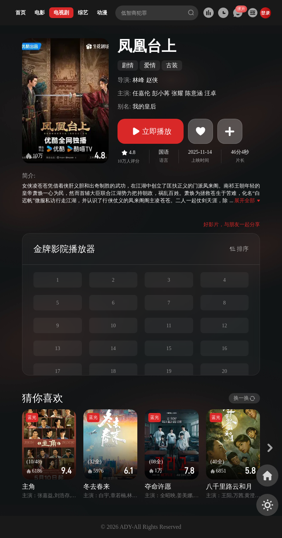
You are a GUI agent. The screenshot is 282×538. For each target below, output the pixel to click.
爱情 (150, 65)
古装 (172, 65)
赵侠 (152, 80)
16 (224, 348)
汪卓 (210, 93)
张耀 (177, 93)
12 (224, 325)
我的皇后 (144, 106)
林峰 (138, 80)
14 (113, 348)
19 (168, 371)
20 (224, 371)
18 (113, 371)
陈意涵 (194, 93)
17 (57, 371)
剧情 (128, 65)
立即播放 (150, 131)
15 (168, 348)
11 (168, 325)
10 (113, 325)
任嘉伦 (141, 93)
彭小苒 (161, 93)
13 (57, 348)
